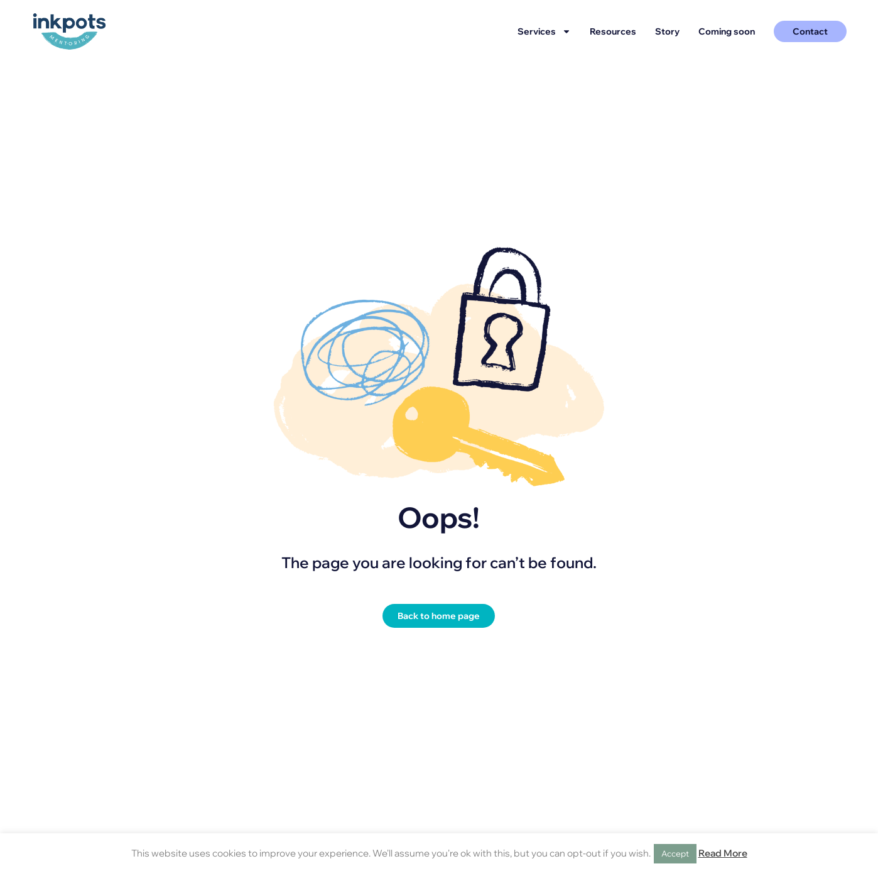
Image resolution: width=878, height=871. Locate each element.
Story (667, 31)
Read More (722, 853)
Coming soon (726, 31)
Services (544, 31)
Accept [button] (675, 853)
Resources (613, 31)
